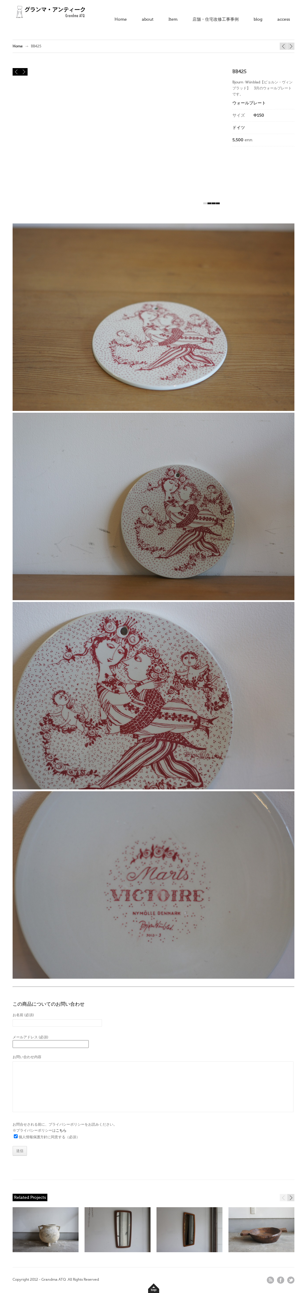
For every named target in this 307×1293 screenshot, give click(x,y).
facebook (280, 1280)
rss (270, 1280)
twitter (290, 1280)
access (283, 19)
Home (121, 19)
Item (172, 19)
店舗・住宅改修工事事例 (215, 19)
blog (258, 19)
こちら (61, 1130)
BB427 (283, 46)
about (148, 19)
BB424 (290, 46)
